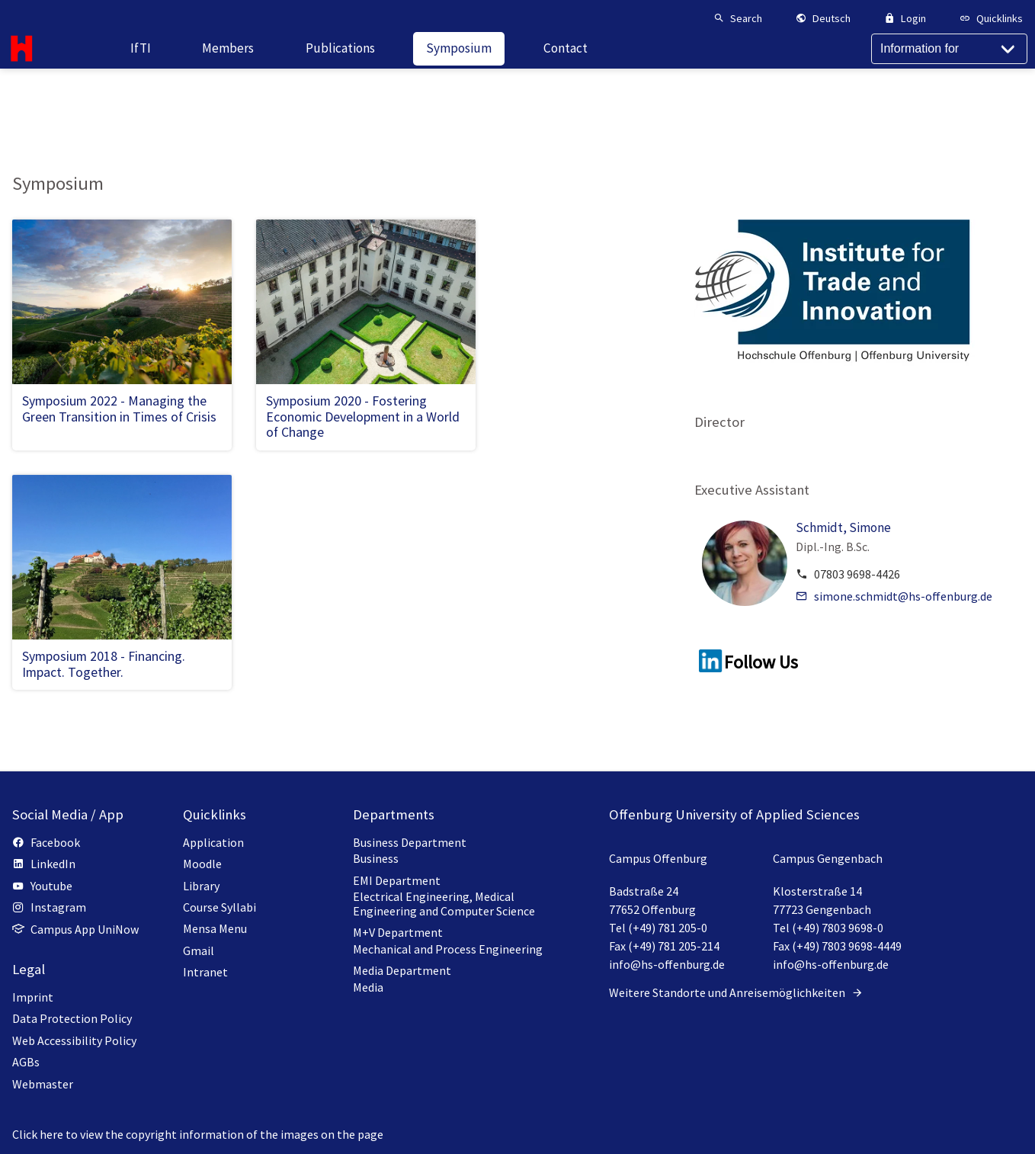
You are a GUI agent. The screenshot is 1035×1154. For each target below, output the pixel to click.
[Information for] (949, 77)
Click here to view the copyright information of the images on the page (197, 1134)
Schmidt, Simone (843, 527)
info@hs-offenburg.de (667, 964)
